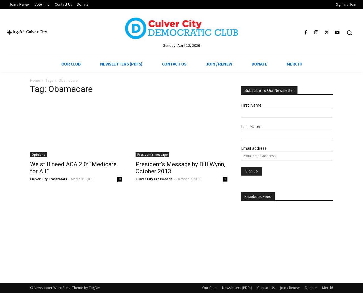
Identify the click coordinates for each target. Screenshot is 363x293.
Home (35, 80)
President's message (152, 155)
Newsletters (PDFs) (237, 287)
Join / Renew (289, 287)
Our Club (209, 287)
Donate (311, 287)
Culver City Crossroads (48, 179)
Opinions (38, 155)
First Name (251, 105)
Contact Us (266, 287)
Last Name (251, 126)
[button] (349, 32)
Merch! (327, 287)
